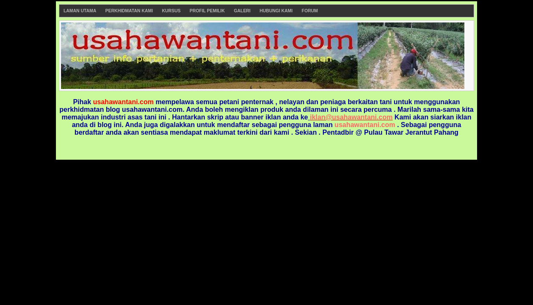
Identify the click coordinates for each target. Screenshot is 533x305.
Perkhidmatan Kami (129, 10)
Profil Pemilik (207, 10)
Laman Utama (80, 10)
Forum (310, 10)
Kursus (171, 10)
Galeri (242, 10)
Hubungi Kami (276, 10)
